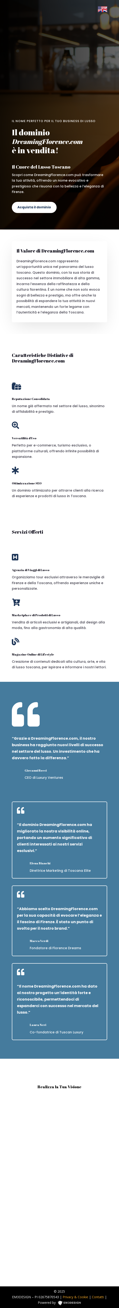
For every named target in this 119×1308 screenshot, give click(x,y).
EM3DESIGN (71, 1303)
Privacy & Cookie (75, 1297)
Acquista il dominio (34, 207)
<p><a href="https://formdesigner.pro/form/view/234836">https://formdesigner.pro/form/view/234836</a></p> (59, 1188)
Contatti (98, 1297)
